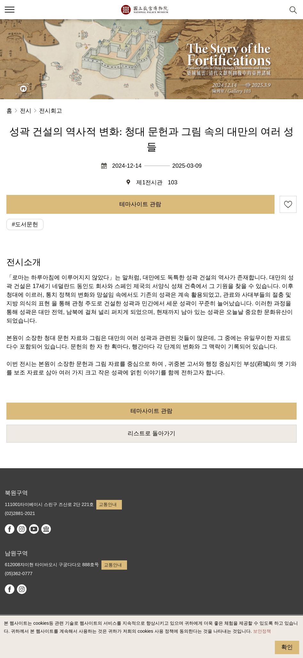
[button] (277, 10)
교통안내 (108, 504)
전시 (25, 111)
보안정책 (262, 631)
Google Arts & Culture (46, 529)
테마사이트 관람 (140, 204)
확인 (287, 647)
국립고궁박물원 (144, 9)
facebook (9, 529)
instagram (22, 529)
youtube (34, 529)
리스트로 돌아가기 (151, 433)
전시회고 (50, 111)
